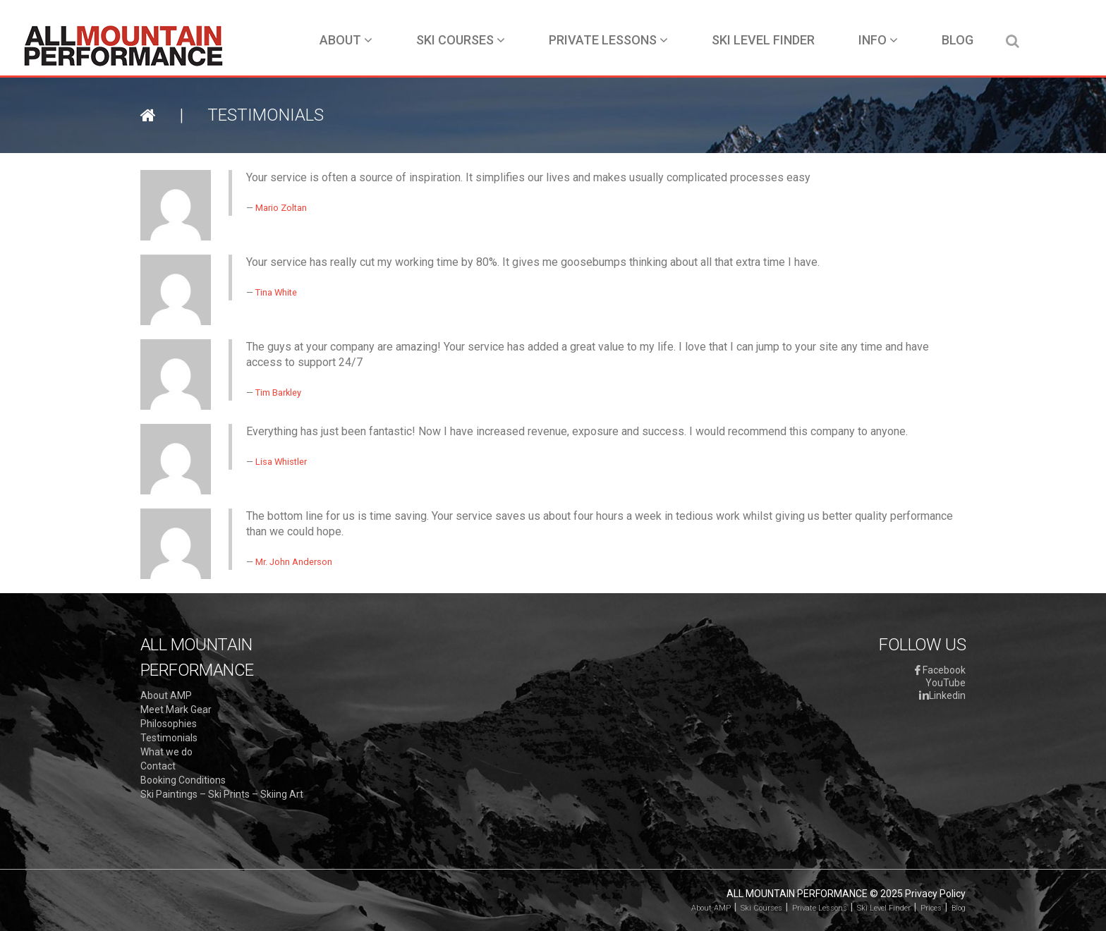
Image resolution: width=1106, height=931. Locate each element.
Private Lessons (608, 39)
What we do (166, 751)
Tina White (276, 292)
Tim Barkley (278, 392)
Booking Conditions (183, 780)
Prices (931, 908)
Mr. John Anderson (293, 561)
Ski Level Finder (763, 39)
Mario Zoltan (281, 207)
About (346, 39)
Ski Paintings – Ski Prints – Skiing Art (221, 794)
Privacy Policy (935, 893)
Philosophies (168, 723)
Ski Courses (460, 39)
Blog (957, 39)
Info (878, 39)
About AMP (166, 695)
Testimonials (169, 737)
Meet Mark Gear (176, 709)
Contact (158, 766)
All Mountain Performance (797, 893)
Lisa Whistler (281, 461)
